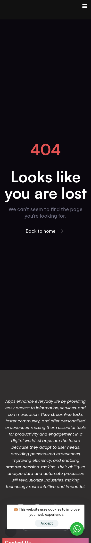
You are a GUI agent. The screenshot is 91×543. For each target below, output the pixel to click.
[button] (11, 531)
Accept (47, 523)
